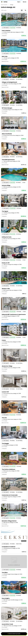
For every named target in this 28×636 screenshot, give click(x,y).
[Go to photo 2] (13, 25)
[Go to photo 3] (14, 25)
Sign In (18, 1)
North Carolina (4, 4)
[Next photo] (23, 19)
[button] (14, 25)
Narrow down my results (14, 633)
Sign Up (24, 1)
